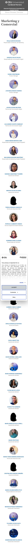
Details (21, 282)
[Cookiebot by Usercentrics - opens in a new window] (20, 257)
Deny (14, 297)
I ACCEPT (14, 287)
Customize (14, 292)
